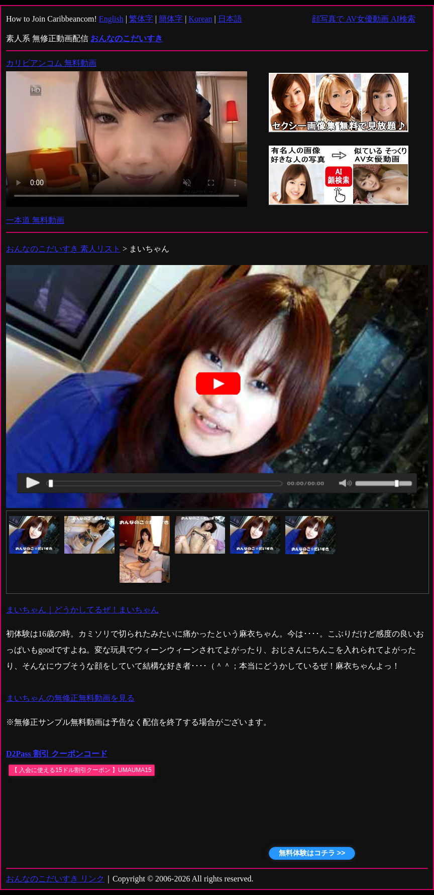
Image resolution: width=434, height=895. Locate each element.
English (111, 19)
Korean (200, 19)
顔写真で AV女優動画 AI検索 (363, 19)
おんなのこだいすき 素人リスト (63, 248)
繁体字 (141, 19)
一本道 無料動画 (35, 220)
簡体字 (171, 19)
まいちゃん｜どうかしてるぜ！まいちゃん (82, 609)
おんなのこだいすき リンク (55, 878)
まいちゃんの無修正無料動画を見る (70, 698)
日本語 (230, 19)
